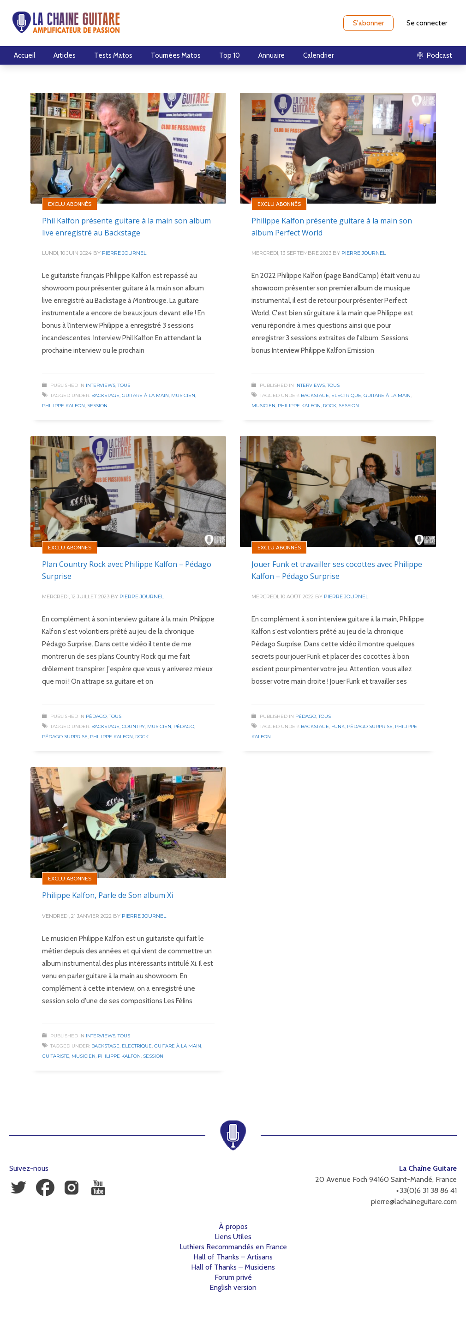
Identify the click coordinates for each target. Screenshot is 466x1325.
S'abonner (368, 23)
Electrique (346, 395)
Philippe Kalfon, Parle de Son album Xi (107, 895)
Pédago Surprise (65, 737)
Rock (329, 406)
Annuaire (271, 55)
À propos (233, 1226)
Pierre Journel (124, 253)
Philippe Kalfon (63, 406)
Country (133, 726)
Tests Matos (113, 55)
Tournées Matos (176, 55)
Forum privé (233, 1277)
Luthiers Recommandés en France (233, 1246)
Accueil (24, 55)
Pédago (96, 716)
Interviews (100, 385)
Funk (338, 726)
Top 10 (229, 55)
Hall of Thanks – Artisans (233, 1257)
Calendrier (318, 55)
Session (97, 406)
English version (233, 1287)
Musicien (183, 395)
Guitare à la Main (145, 395)
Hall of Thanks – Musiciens (233, 1267)
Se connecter (426, 23)
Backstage (105, 395)
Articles (65, 55)
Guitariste (55, 1056)
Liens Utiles (233, 1236)
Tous (124, 385)
